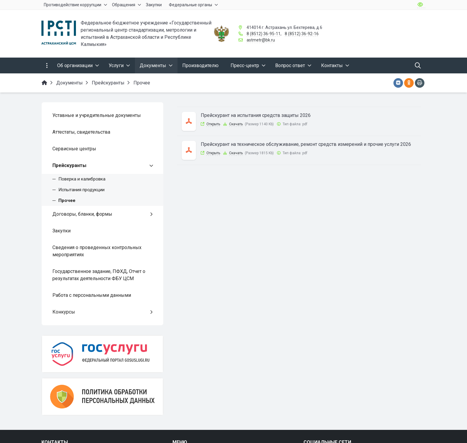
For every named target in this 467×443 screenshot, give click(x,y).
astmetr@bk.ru (261, 40)
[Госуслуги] (102, 354)
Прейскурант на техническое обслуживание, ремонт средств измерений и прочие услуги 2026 (306, 144)
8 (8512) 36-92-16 (302, 33)
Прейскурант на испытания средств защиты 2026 (256, 115)
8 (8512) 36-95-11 (264, 33)
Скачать (236, 124)
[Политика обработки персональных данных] (102, 396)
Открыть (213, 124)
